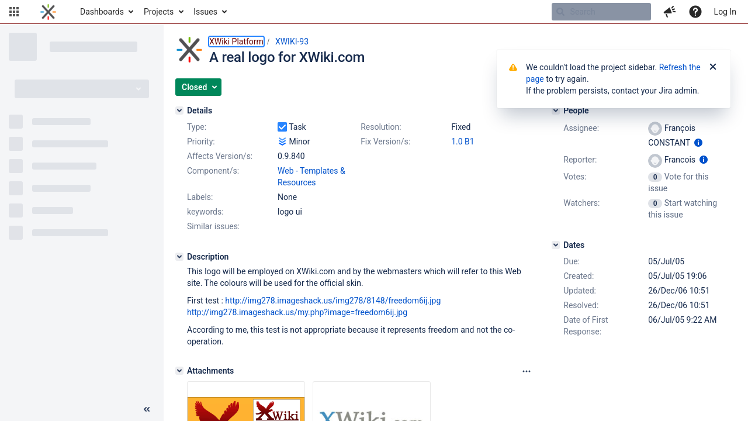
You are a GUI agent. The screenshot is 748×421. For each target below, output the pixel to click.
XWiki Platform (236, 41)
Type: (196, 127)
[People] (556, 110)
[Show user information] (698, 142)
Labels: (200, 197)
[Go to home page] (48, 11)
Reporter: (580, 159)
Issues (205, 11)
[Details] (179, 110)
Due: (571, 261)
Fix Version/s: (385, 141)
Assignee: (581, 128)
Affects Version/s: (219, 156)
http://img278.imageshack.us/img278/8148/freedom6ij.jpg (333, 300)
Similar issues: (213, 226)
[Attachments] (179, 371)
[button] (14, 11)
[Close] (713, 67)
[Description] (179, 257)
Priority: (201, 141)
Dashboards (102, 11)
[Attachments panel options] (526, 371)
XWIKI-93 (292, 41)
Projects (159, 11)
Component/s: (213, 170)
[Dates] (556, 245)
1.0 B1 (463, 141)
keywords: (205, 211)
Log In (725, 11)
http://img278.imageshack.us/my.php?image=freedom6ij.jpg (297, 312)
